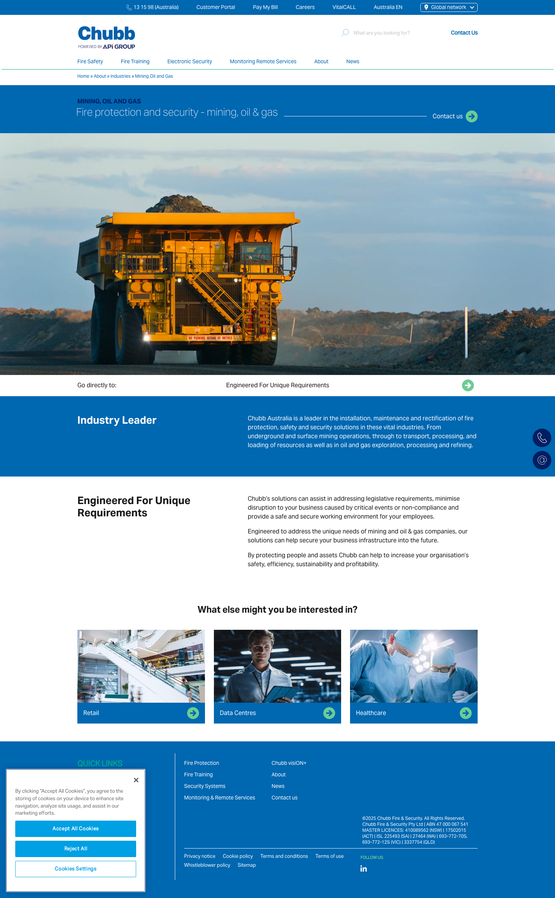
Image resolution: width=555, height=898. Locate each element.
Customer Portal (215, 7)
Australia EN (388, 7)
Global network (445, 7)
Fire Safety (90, 61)
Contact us (285, 797)
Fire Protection (201, 763)
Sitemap (247, 865)
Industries (120, 76)
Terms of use (329, 856)
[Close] (136, 780)
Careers (305, 7)
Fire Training (135, 61)
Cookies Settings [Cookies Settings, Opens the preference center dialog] (76, 869)
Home (83, 76)
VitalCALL (344, 7)
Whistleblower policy (207, 865)
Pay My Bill (265, 7)
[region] (75, 830)
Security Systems (204, 786)
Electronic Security (189, 61)
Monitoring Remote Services (263, 61)
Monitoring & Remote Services (219, 797)
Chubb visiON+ (289, 763)
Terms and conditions (284, 856)
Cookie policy (238, 856)
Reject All (75, 849)
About (321, 61)
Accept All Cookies (75, 828)
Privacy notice (199, 856)
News (352, 61)
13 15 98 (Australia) (156, 7)
